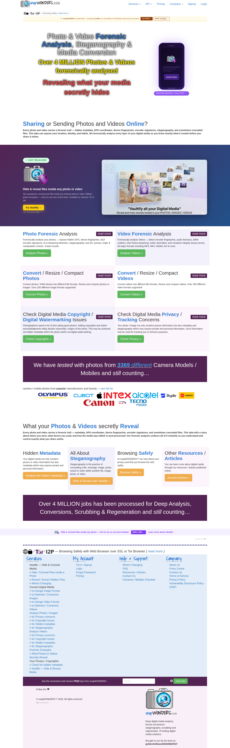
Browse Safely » (130, 472)
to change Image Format (46, 590)
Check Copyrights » (38, 339)
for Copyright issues (43, 620)
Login (204, 4)
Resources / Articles (134, 572)
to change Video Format (45, 601)
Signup (192, 4)
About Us (174, 565)
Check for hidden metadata (47, 664)
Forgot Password (86, 572)
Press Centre (176, 568)
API (149, 4)
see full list (107, 388)
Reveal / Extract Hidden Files (48, 579)
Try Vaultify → (146, 18)
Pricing (161, 4)
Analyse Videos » (131, 253)
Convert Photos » (37, 294)
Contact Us (129, 576)
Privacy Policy (177, 579)
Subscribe (181, 681)
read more (62, 13)
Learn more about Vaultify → (161, 532)
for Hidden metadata (43, 624)
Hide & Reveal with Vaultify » (91, 481)
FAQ (125, 568)
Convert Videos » (131, 294)
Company (176, 4)
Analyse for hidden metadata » (45, 475)
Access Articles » (178, 477)
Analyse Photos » (37, 253)
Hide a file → (138, 532)
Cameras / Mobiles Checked (139, 579)
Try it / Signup (84, 565)
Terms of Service (178, 576)
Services (134, 4)
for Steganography (42, 627)
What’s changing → (161, 18)
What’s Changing (41, 583)
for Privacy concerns (43, 616)
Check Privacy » (130, 339)
